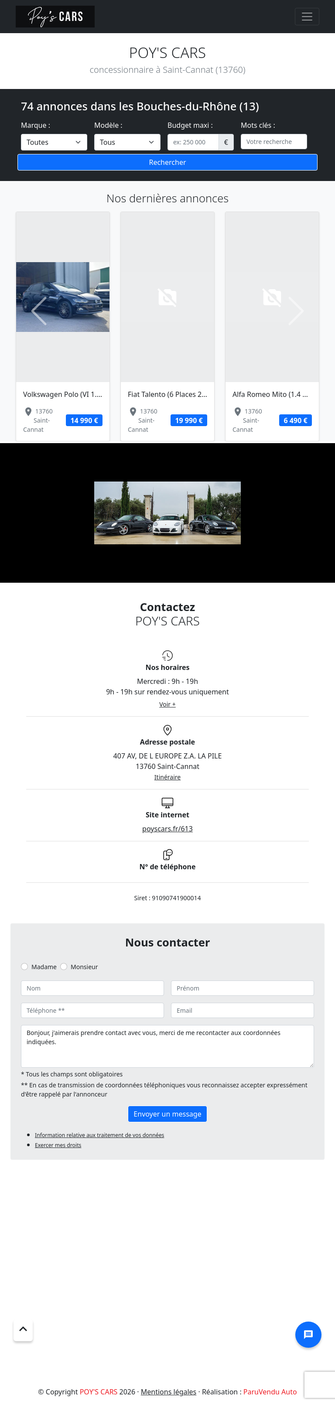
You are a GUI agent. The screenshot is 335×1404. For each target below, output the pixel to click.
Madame (44, 967)
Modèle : (108, 125)
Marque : (35, 125)
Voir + (167, 704)
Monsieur (84, 967)
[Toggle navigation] (307, 16)
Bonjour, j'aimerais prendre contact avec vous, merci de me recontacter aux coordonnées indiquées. (167, 1046)
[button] (38, 311)
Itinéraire (167, 777)
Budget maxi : (190, 125)
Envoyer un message (167, 1114)
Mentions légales (169, 1392)
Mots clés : (258, 125)
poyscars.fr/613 (167, 829)
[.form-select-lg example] (54, 142)
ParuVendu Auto (270, 1392)
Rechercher (167, 162)
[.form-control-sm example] (193, 142)
